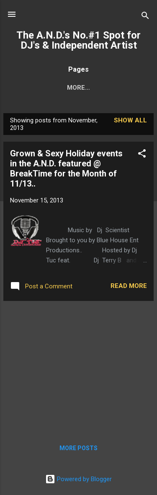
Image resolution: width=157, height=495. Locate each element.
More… (78, 87)
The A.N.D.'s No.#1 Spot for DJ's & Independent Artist (78, 40)
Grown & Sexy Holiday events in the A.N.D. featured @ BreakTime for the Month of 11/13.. (66, 168)
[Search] (145, 17)
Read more (129, 286)
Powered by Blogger (78, 479)
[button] (142, 154)
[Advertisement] (78, 366)
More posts (78, 448)
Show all (130, 120)
